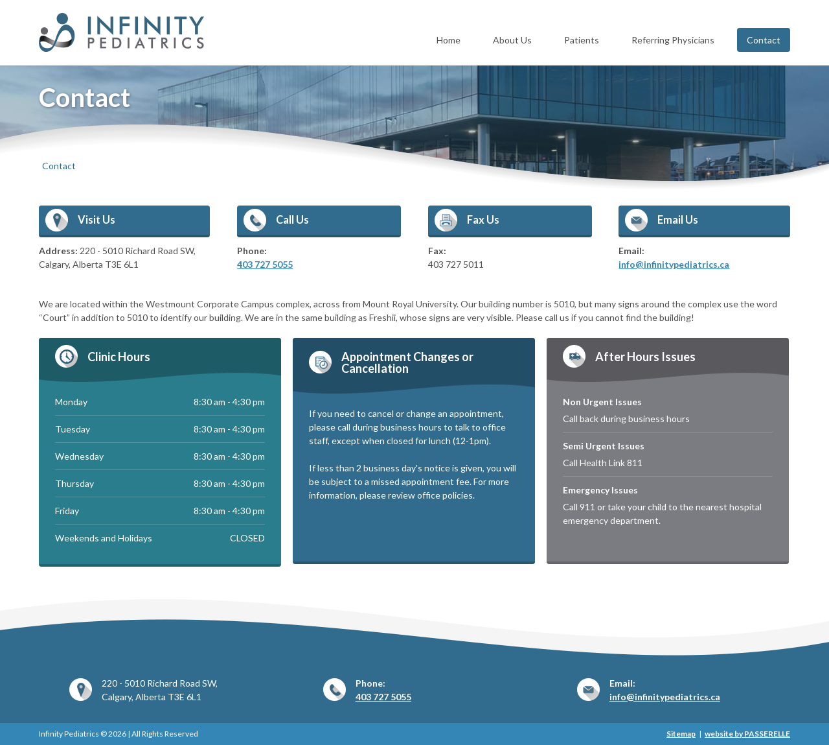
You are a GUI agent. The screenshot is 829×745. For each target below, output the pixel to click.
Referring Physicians (672, 39)
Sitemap (681, 734)
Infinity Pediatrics (124, 32)
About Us (512, 39)
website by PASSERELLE (747, 734)
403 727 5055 (265, 264)
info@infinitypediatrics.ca (674, 264)
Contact (763, 39)
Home (448, 39)
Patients (581, 39)
